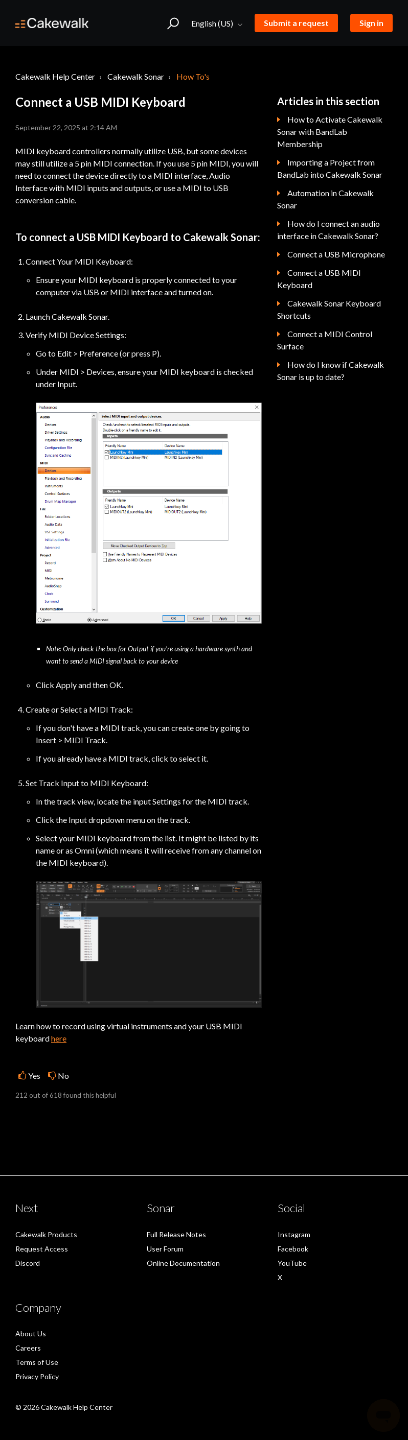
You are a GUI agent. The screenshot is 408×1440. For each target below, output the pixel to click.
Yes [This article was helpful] (34, 1075)
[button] (173, 23)
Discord (27, 1263)
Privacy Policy (37, 1376)
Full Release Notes (176, 1234)
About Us (30, 1333)
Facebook (293, 1248)
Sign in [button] (371, 23)
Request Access (41, 1248)
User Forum (165, 1248)
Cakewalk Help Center (55, 76)
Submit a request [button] (296, 23)
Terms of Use (36, 1362)
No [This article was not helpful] (63, 1075)
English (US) (213, 23)
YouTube (292, 1263)
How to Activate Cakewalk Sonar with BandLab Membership (329, 131)
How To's (193, 76)
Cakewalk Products (46, 1234)
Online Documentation (183, 1263)
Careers (28, 1347)
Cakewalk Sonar (135, 76)
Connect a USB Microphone (336, 254)
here (58, 1038)
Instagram (294, 1234)
